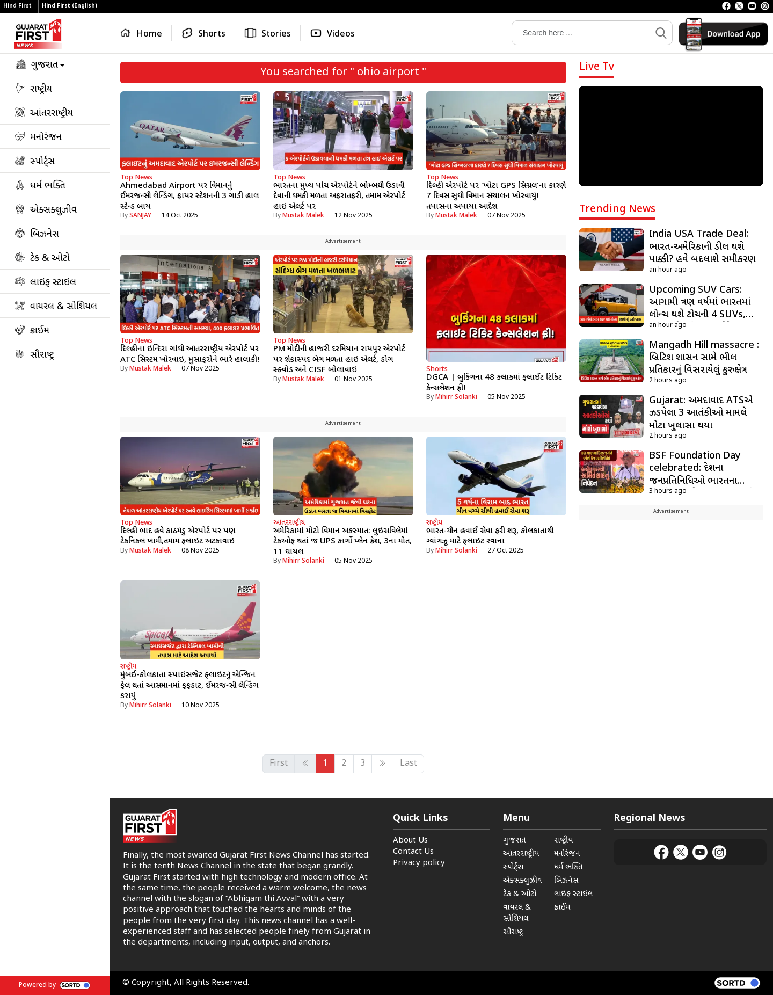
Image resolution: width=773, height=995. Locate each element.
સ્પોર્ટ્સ (513, 867)
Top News (136, 177)
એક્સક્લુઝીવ (522, 881)
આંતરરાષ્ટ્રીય (289, 522)
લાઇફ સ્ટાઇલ (573, 894)
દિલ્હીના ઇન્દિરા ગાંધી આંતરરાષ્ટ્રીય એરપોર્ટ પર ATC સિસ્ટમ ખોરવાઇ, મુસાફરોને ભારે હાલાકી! (189, 354)
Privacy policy (419, 863)
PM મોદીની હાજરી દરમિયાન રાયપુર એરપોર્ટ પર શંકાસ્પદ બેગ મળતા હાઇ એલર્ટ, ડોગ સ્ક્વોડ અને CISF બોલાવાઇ (339, 359)
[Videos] (332, 33)
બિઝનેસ (566, 881)
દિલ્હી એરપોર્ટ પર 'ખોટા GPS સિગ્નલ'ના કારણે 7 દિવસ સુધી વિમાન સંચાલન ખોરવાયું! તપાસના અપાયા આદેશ (496, 196)
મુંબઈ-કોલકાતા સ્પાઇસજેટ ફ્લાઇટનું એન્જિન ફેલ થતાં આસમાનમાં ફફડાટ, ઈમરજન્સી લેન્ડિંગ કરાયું (189, 685)
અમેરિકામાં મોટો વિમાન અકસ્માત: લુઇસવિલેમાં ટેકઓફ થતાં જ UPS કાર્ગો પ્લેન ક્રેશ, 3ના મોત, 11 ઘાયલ (342, 541)
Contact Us (413, 852)
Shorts (437, 369)
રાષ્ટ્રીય (434, 522)
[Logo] (38, 34)
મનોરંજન (567, 854)
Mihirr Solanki (456, 397)
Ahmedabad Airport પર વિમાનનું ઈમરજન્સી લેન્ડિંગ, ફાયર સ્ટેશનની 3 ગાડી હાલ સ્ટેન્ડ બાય (189, 196)
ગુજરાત (514, 841)
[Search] (581, 33)
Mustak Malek (303, 216)
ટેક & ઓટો (519, 894)
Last (408, 763)
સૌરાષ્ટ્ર (513, 932)
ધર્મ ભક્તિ (568, 867)
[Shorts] (203, 33)
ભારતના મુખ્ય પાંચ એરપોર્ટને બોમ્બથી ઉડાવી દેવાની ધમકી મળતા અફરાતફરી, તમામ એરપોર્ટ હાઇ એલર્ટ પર (339, 196)
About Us (410, 841)
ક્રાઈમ (562, 908)
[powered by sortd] (737, 983)
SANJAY (140, 216)
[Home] (143, 33)
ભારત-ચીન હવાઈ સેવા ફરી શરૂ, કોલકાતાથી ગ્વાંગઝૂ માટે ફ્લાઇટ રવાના (489, 536)
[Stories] (268, 33)
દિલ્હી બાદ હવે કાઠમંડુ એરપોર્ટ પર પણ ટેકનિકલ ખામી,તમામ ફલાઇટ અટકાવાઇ (177, 536)
